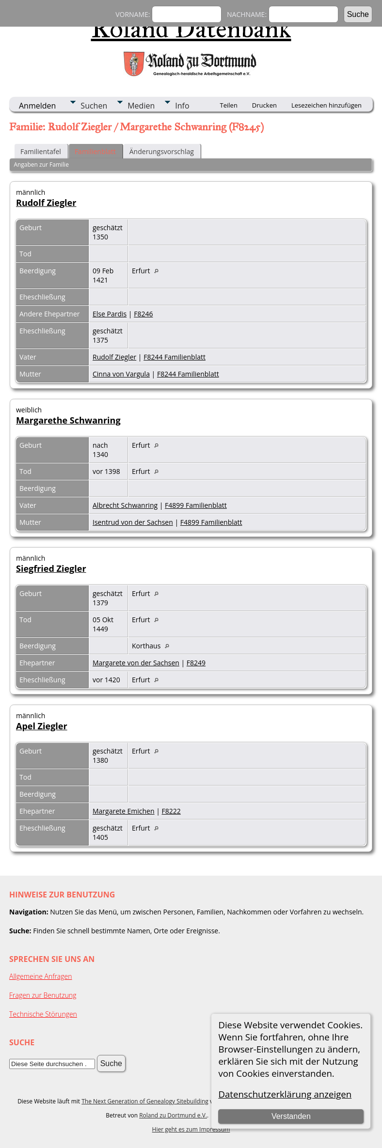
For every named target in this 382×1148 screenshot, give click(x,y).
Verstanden (291, 1116)
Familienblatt (95, 151)
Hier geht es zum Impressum (191, 1129)
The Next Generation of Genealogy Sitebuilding (144, 1101)
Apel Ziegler (41, 726)
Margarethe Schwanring (68, 420)
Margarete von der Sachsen (136, 662)
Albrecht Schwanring (125, 505)
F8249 (196, 662)
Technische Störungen (43, 1014)
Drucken (264, 105)
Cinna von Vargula (121, 373)
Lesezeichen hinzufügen (326, 105)
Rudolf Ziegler (46, 202)
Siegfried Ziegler (51, 568)
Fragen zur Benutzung (43, 995)
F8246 (143, 313)
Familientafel (40, 151)
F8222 (171, 811)
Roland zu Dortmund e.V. (173, 1115)
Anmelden (37, 105)
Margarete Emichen (124, 811)
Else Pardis (110, 313)
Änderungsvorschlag (161, 151)
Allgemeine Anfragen (40, 976)
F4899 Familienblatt (196, 505)
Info (182, 105)
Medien (141, 105)
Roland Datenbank (191, 29)
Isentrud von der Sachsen (133, 522)
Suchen (93, 105)
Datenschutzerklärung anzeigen (284, 1094)
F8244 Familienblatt (174, 357)
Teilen (229, 105)
